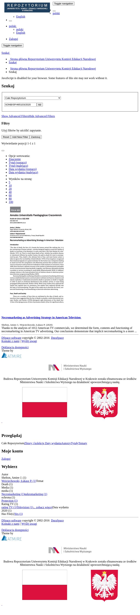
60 (10, 195)
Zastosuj (35, 137)
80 (10, 198)
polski (56, 13)
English (20, 16)
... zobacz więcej (42, 507)
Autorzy (66, 443)
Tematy (82, 443)
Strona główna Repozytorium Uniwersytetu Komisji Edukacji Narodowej (53, 68)
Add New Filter (20, 137)
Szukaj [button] (5, 52)
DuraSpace (57, 337)
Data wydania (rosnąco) (23, 169)
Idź (39, 104)
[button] (54, 11)
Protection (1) (9, 500)
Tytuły (75, 443)
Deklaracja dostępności (15, 347)
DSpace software (11, 337)
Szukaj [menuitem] (13, 62)
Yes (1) (18, 513)
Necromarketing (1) (13, 494)
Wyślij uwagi (29, 341)
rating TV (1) (9, 507)
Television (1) (25, 507)
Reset (6, 137)
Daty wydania (53, 443)
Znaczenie (15, 159)
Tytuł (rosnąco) (18, 162)
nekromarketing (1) (36, 494)
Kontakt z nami (10, 341)
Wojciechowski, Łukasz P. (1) (18, 480)
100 (11, 202)
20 (10, 188)
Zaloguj (6, 458)
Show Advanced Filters (15, 116)
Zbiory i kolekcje (34, 443)
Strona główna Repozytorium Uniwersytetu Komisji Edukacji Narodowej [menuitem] (52, 59)
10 (10, 185)
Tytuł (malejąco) (18, 165)
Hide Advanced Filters (42, 116)
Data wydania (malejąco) (23, 172)
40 (10, 192)
